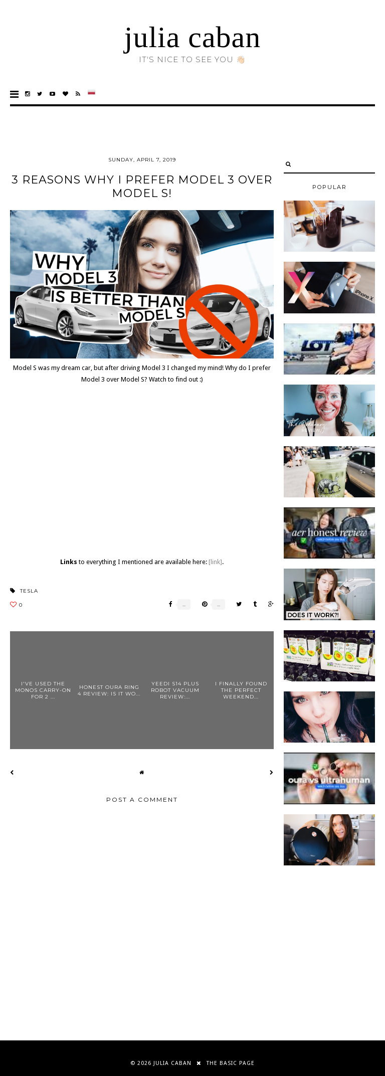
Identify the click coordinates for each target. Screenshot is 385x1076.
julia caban (192, 37)
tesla (29, 591)
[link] (215, 562)
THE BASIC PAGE (231, 1063)
